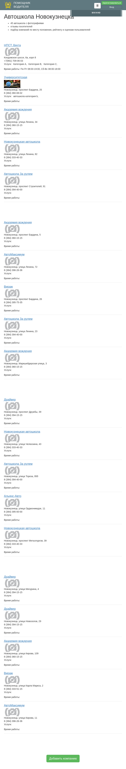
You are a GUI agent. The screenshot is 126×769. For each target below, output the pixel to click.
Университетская (15, 77)
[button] (97, 5)
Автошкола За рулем (18, 174)
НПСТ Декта (12, 45)
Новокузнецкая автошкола (22, 141)
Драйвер (10, 399)
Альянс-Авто (12, 496)
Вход (112, 7)
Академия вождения (18, 109)
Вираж (8, 286)
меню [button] (96, 12)
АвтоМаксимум (14, 254)
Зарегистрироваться (112, 3)
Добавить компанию (63, 758)
